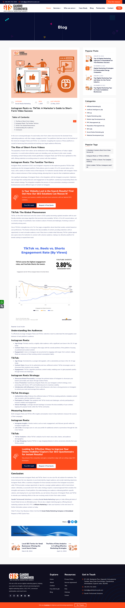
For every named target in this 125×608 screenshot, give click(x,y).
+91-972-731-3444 (11, 2)
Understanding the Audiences (25, 128)
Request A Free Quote (50, 205)
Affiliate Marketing (94, 108)
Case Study (83, 8)
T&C (66, 585)
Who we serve (70, 8)
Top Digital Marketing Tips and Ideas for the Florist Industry (102, 81)
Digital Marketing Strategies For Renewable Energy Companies (104, 71)
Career (67, 595)
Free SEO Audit (30, 205)
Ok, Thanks (80, 605)
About (52, 582)
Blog (92, 8)
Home (48, 8)
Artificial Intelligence (95, 111)
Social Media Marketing (95, 133)
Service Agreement (71, 582)
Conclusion (19, 130)
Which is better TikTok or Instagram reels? (98, 168)
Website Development (96, 136)
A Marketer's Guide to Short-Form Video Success (99, 152)
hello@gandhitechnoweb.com (32, 2)
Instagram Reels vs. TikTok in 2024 (99, 157)
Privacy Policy (69, 578)
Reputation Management (96, 127)
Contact (110, 8)
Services (57, 8)
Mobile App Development (96, 121)
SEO (89, 130)
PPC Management (94, 124)
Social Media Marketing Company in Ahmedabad (58, 510)
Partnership (100, 8)
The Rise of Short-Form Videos (25, 121)
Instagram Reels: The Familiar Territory (27, 124)
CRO (89, 114)
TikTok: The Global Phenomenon (26, 126)
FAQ (66, 588)
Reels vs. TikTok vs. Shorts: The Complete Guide (97, 162)
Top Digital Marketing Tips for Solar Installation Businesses (103, 91)
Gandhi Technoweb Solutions (93, 593)
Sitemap (67, 591)
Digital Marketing (94, 118)
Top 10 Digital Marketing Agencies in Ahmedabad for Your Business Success (103, 61)
